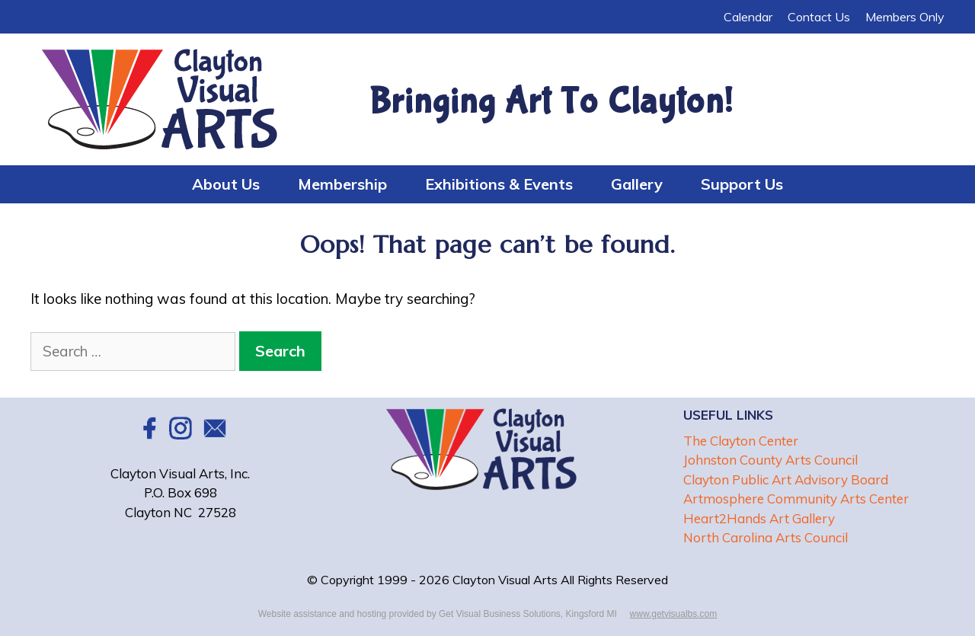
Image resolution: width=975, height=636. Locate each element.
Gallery (637, 183)
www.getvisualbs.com (674, 614)
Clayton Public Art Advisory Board (785, 479)
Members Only (905, 16)
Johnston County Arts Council (770, 460)
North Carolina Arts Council (765, 537)
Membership (342, 183)
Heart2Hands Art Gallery (759, 518)
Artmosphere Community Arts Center (796, 499)
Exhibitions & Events (499, 183)
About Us (226, 183)
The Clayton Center (740, 441)
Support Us (742, 183)
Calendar (748, 16)
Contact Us (819, 16)
